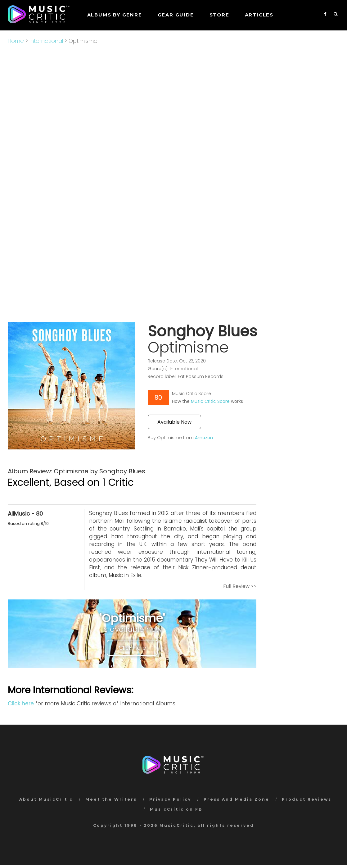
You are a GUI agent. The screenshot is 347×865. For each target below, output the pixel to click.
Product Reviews (306, 799)
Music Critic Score (210, 401)
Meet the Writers (111, 799)
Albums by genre (114, 15)
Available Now (174, 422)
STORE (219, 15)
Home (16, 41)
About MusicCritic (46, 799)
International (46, 41)
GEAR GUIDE (176, 15)
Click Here (132, 648)
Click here (21, 703)
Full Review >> (239, 586)
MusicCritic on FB (176, 809)
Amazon (204, 438)
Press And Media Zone (236, 799)
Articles (259, 15)
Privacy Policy (170, 799)
